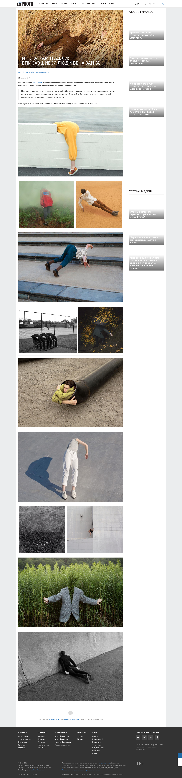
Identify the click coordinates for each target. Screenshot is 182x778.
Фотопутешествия (25, 739)
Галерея (102, 4)
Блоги (94, 754)
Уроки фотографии (62, 736)
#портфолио (23, 72)
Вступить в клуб (98, 748)
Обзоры (80, 739)
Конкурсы (41, 739)
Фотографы (96, 745)
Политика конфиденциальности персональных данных (81, 770)
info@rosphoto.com (37, 770)
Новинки (80, 736)
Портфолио (22, 742)
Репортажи (42, 742)
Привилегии (96, 742)
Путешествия (88, 4)
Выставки (41, 736)
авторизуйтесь (54, 719)
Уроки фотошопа (61, 739)
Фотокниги (96, 751)
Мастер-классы (43, 745)
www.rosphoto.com (149, 747)
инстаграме (37, 82)
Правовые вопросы (62, 745)
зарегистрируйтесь (71, 719)
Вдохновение (23, 745)
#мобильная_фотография (39, 72)
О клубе (95, 736)
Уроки (64, 4)
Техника (75, 4)
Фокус (55, 4)
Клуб (111, 4)
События (43, 4)
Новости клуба (97, 739)
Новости (41, 748)
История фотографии (63, 742)
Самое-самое (23, 736)
